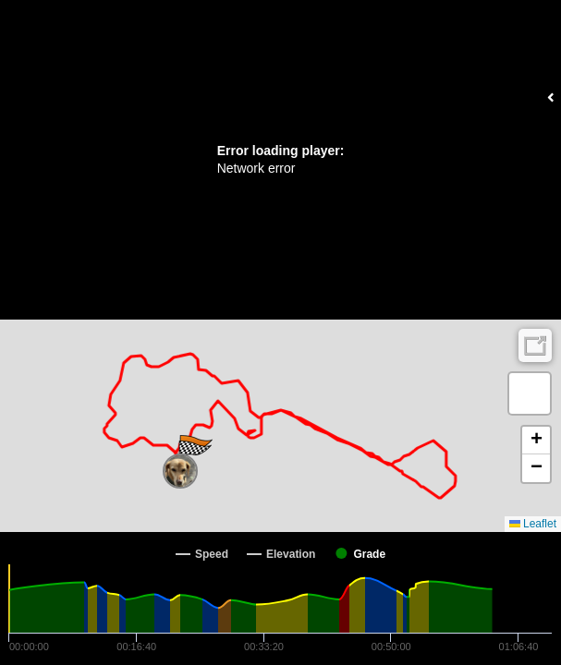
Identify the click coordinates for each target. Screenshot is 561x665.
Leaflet (532, 523)
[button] (180, 471)
